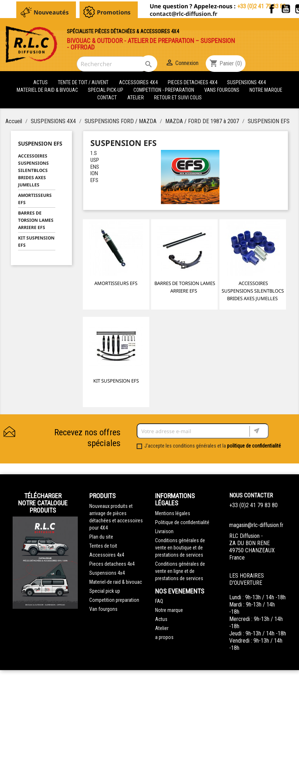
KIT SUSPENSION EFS (36, 241)
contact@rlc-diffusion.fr (183, 14)
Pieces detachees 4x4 (111, 564)
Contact (107, 97)
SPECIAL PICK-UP (106, 90)
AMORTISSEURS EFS (35, 199)
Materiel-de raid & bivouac (115, 582)
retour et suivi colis (178, 97)
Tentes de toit (103, 546)
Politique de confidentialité (182, 522)
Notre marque (265, 90)
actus (40, 82)
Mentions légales (172, 513)
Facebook (271, 9)
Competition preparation (114, 600)
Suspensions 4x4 (107, 573)
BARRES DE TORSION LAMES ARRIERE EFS (36, 220)
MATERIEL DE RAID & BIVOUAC (48, 90)
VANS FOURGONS (221, 90)
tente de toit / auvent (83, 82)
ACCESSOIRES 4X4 (139, 82)
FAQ (159, 601)
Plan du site (101, 537)
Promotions (114, 12)
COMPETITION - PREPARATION (164, 90)
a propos (164, 637)
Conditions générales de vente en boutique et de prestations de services (180, 548)
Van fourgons (103, 609)
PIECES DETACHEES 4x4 (193, 82)
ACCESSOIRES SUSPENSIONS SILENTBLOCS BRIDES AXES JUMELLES (33, 170)
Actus (161, 619)
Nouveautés (51, 12)
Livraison (164, 531)
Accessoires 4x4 (106, 555)
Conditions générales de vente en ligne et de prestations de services (180, 571)
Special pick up (104, 591)
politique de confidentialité (254, 446)
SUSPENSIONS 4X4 (246, 82)
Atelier (135, 97)
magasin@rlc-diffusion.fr (256, 525)
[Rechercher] (113, 64)
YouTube (285, 9)
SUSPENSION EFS (40, 143)
